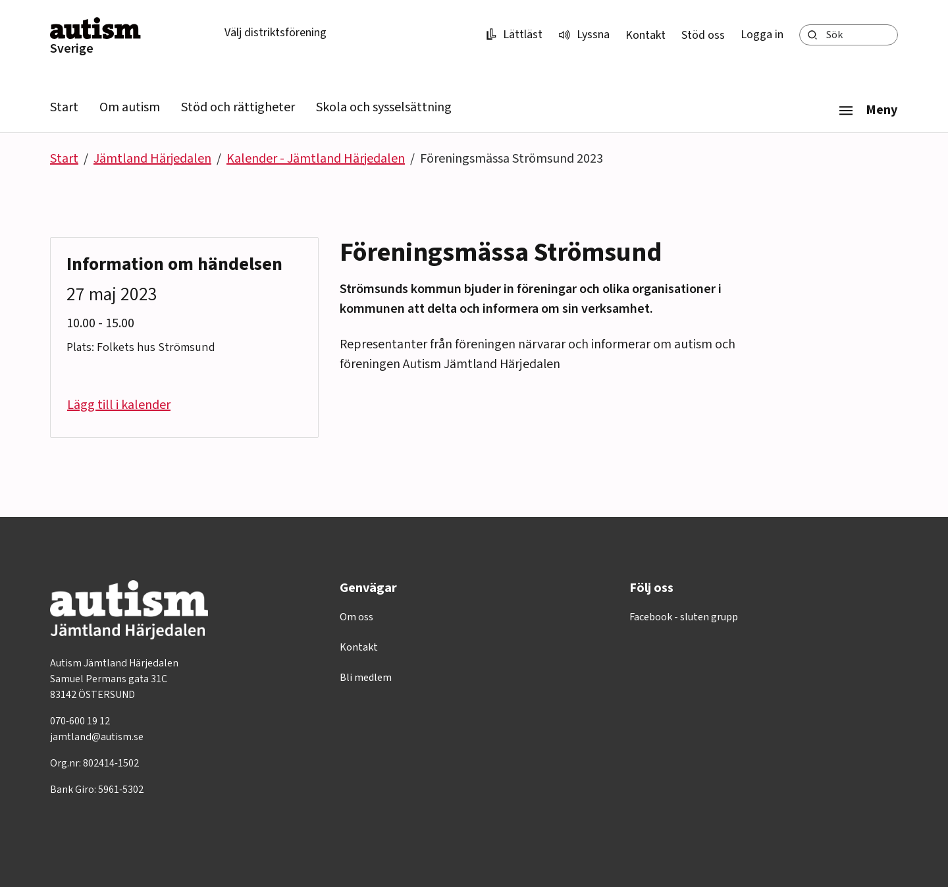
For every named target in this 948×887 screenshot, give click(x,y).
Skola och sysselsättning (384, 107)
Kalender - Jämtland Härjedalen (315, 158)
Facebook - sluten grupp (683, 617)
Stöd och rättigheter (238, 107)
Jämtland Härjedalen (152, 158)
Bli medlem (366, 677)
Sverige (71, 49)
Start (64, 107)
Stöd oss (703, 35)
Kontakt (645, 35)
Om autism (129, 107)
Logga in (762, 34)
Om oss (356, 617)
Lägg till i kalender (119, 405)
